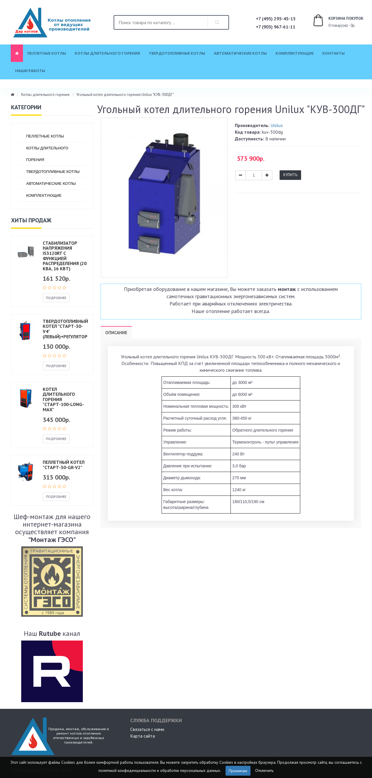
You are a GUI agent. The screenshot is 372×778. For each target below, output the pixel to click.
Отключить (264, 770)
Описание (116, 332)
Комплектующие (295, 53)
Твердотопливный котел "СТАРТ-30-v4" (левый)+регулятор (65, 328)
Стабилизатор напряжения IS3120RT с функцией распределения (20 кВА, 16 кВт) (65, 255)
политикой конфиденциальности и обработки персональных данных (159, 770)
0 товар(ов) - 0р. (331, 21)
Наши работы (30, 70)
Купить (290, 174)
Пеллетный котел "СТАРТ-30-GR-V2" (64, 464)
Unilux (277, 125)
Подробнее (56, 298)
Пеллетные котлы (46, 53)
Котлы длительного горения (107, 53)
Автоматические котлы (240, 53)
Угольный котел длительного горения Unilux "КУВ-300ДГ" (125, 94)
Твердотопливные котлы (177, 53)
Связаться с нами (147, 729)
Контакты (333, 53)
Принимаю (238, 770)
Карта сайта (142, 736)
